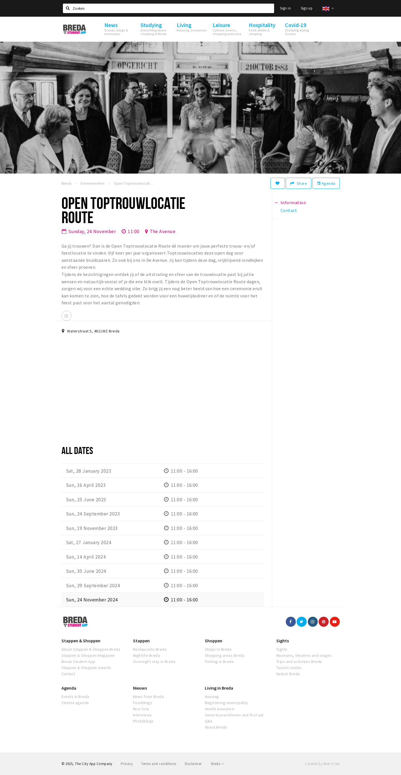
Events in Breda (75, 696)
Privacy (127, 763)
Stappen (141, 640)
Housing (212, 696)
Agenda (326, 183)
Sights (282, 640)
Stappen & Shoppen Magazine (88, 655)
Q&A (209, 721)
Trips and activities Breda (299, 661)
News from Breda (148, 696)
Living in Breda (219, 688)
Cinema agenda (75, 702)
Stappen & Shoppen (80, 640)
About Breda (216, 727)
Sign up (307, 8)
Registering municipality (226, 702)
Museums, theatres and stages (304, 655)
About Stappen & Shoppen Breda (90, 649)
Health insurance (220, 708)
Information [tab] (293, 202)
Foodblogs (142, 702)
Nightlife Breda (146, 655)
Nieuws (140, 688)
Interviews (142, 714)
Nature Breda (288, 673)
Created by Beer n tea (322, 763)
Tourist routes (289, 667)
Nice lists (141, 708)
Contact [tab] (289, 210)
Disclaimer (193, 763)
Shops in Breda (218, 649)
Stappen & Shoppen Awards (86, 667)
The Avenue (162, 231)
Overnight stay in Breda (154, 661)
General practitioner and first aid (234, 714)
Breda (217, 763)
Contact (68, 673)
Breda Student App (78, 661)
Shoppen (213, 640)
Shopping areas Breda (225, 655)
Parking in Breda (219, 661)
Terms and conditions (158, 763)
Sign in (285, 8)
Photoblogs (143, 721)
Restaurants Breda (149, 649)
